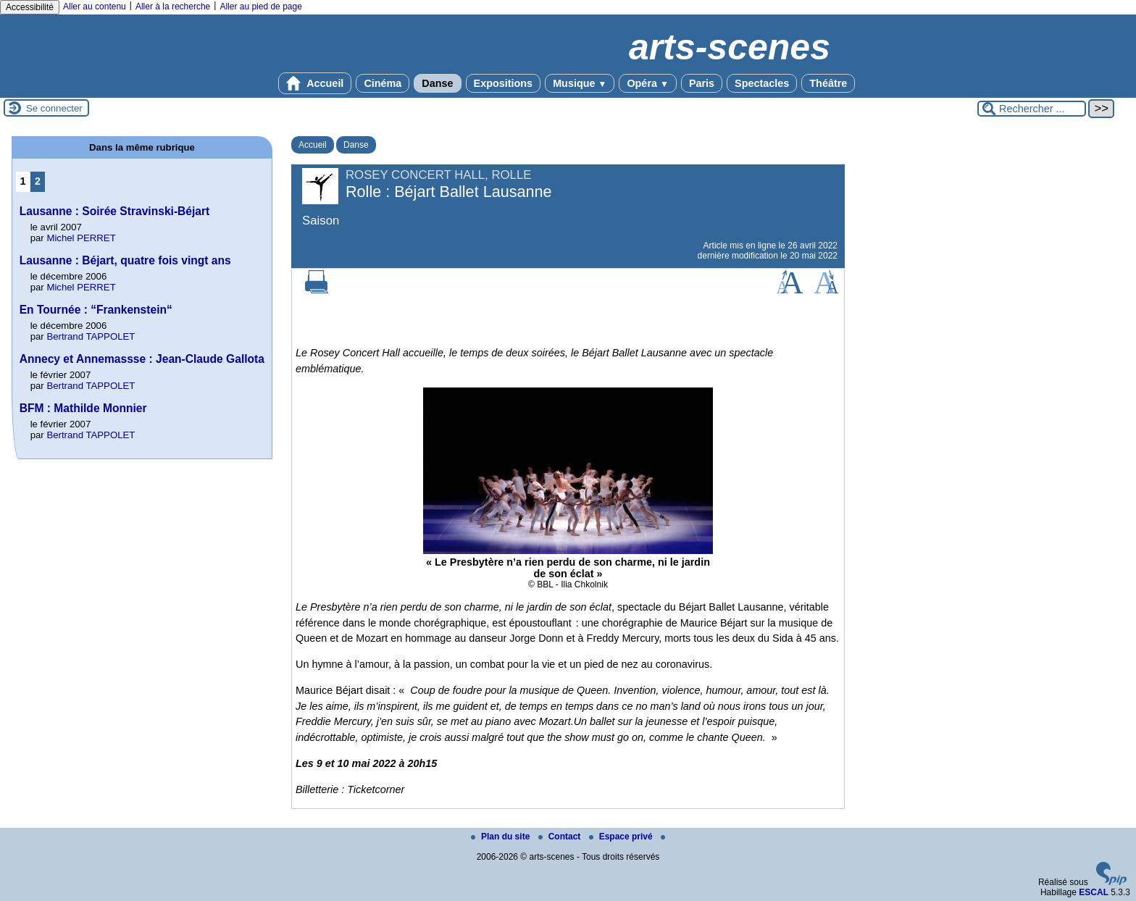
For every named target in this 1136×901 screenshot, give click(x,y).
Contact (560, 836)
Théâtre (828, 83)
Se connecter (54, 108)
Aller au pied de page (260, 6)
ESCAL (1093, 892)
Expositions (503, 83)
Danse (437, 83)
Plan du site (501, 836)
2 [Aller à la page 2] (38, 181)
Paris (701, 83)
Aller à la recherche (172, 6)
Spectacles (762, 83)
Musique (579, 83)
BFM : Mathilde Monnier (83, 408)
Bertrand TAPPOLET (90, 336)
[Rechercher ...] (1031, 109)
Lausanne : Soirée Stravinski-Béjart (115, 211)
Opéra (647, 83)
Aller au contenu (94, 6)
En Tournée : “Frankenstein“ (96, 309)
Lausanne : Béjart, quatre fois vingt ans (125, 260)
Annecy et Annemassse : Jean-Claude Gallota (142, 359)
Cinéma (382, 83)
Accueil (315, 83)
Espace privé (622, 836)
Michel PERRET (80, 237)
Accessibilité (30, 7)
